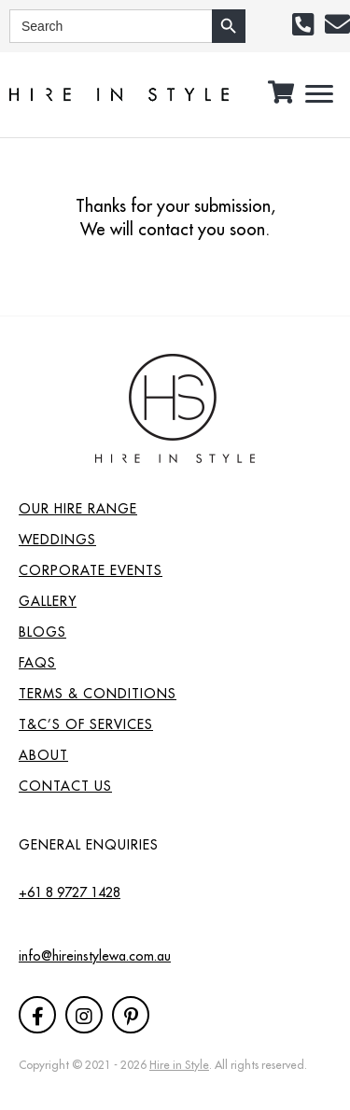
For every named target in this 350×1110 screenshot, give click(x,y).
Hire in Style (179, 1065)
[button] (302, 23)
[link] (175, 506)
